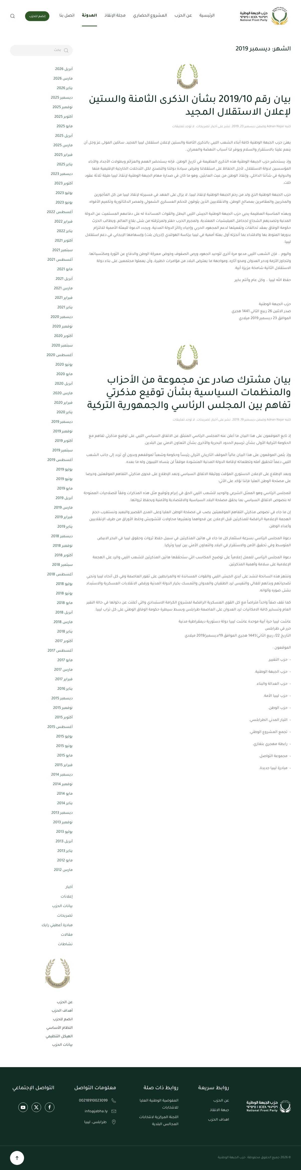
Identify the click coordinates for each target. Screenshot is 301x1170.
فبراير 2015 (64, 766)
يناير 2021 (65, 308)
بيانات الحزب (62, 907)
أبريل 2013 (64, 842)
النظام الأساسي (59, 1028)
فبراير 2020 (63, 403)
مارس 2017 (63, 670)
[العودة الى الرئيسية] (264, 16)
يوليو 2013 (64, 832)
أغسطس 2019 (60, 460)
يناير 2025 (65, 165)
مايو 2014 (65, 794)
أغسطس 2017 (60, 651)
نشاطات (65, 945)
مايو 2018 (65, 603)
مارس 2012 (63, 870)
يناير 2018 (65, 632)
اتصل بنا (66, 16)
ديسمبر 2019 (62, 422)
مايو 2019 (65, 489)
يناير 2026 (65, 89)
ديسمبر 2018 (62, 537)
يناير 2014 (65, 804)
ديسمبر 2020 (62, 317)
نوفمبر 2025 (63, 108)
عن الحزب (65, 1003)
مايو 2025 (65, 127)
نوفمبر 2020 (62, 327)
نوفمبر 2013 (63, 823)
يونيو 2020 (64, 365)
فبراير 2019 (64, 518)
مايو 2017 (65, 661)
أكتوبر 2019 (64, 441)
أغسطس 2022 (60, 213)
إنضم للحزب (37, 16)
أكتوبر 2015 (64, 718)
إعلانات (67, 897)
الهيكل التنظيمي (59, 1037)
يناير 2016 (65, 689)
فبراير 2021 (64, 298)
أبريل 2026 (64, 69)
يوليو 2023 (64, 193)
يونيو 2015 (64, 746)
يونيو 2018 (64, 594)
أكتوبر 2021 (64, 241)
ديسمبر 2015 (62, 699)
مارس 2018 (63, 623)
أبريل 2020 (64, 384)
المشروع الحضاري (150, 16)
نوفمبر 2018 (63, 546)
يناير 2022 (65, 232)
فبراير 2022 (63, 222)
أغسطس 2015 (60, 727)
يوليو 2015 (64, 737)
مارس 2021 (63, 289)
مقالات (67, 935)
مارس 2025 (63, 146)
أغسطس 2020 (60, 356)
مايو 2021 (65, 270)
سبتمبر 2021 (62, 251)
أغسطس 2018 (60, 575)
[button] (12, 16)
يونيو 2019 (64, 479)
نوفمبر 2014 (63, 785)
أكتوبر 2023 (63, 184)
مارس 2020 (63, 394)
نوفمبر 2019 (63, 432)
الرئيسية (207, 16)
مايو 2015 (65, 756)
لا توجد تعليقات (183, 126)
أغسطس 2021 (60, 260)
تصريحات (203, 126)
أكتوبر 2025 (63, 117)
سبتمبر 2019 (62, 451)
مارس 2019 (63, 508)
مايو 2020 (64, 375)
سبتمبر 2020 (62, 346)
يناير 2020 (65, 413)
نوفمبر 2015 (63, 708)
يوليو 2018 (64, 584)
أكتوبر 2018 (64, 556)
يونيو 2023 (64, 203)
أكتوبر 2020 (63, 336)
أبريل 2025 (64, 136)
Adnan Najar (275, 126)
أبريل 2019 (64, 499)
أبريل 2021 (64, 279)
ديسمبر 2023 (62, 174)
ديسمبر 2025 (62, 98)
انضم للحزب (63, 1020)
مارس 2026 (63, 79)
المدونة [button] (89, 16)
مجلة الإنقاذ (115, 16)
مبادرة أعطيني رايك (57, 926)
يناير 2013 (65, 851)
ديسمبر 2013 (62, 813)
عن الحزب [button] (183, 16)
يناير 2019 (65, 527)
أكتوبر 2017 (64, 642)
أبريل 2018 (64, 613)
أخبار (214, 126)
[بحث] (41, 50)
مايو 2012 (65, 861)
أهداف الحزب (62, 1011)
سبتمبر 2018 (62, 565)
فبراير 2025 (63, 155)
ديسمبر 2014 (62, 775)
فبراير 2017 (64, 680)
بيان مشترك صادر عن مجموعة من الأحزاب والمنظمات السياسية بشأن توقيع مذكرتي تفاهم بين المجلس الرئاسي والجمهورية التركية (189, 394)
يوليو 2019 (64, 470)
